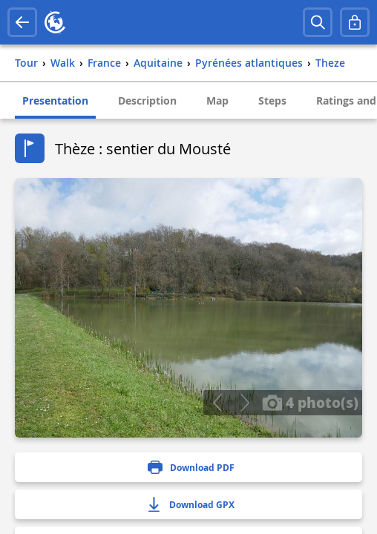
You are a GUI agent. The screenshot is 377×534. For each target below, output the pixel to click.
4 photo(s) (310, 402)
